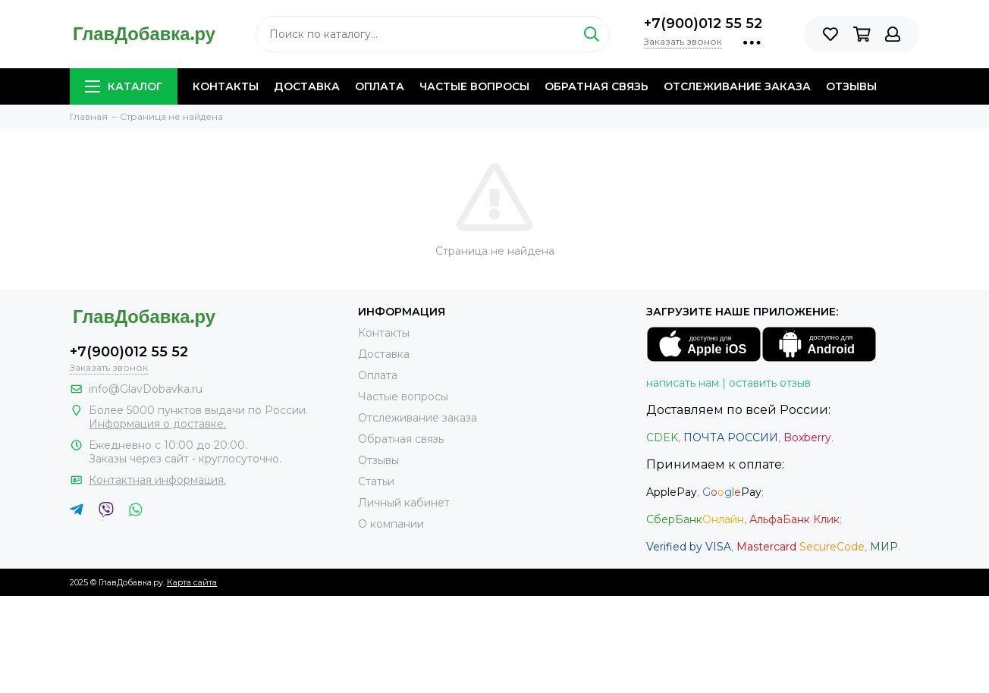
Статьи (376, 481)
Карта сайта (192, 582)
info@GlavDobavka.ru (146, 389)
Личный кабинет (404, 503)
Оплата (379, 86)
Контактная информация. (157, 480)
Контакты (226, 86)
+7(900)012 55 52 (703, 23)
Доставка (307, 86)
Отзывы (851, 86)
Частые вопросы (474, 86)
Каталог (123, 86)
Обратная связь (596, 86)
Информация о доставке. (157, 424)
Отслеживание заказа (737, 86)
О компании (391, 524)
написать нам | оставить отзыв (728, 383)
